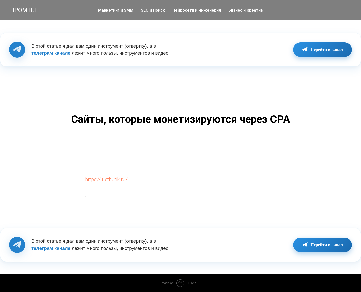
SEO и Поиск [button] (153, 10)
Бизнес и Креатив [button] (245, 10)
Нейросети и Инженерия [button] (196, 10)
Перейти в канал (322, 49)
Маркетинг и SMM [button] (115, 10)
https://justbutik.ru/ (106, 179)
